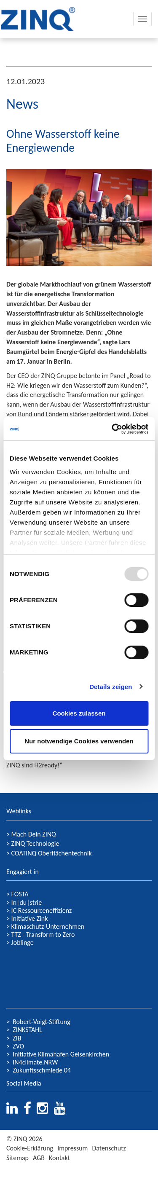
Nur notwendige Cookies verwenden (78, 741)
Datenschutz (109, 1148)
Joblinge (22, 942)
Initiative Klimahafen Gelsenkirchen (61, 1054)
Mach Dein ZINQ (33, 834)
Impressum (72, 1148)
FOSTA (20, 894)
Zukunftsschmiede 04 (42, 1070)
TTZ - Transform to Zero (43, 934)
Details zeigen (110, 686)
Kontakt (59, 1158)
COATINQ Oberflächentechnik (51, 853)
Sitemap (17, 1158)
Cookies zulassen (79, 713)
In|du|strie (26, 902)
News (22, 104)
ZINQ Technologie (35, 843)
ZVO (18, 1046)
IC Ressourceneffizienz (41, 910)
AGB (39, 1158)
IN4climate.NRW (35, 1062)
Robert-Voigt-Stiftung (41, 1022)
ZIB (17, 1038)
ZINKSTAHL (27, 1030)
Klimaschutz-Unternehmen (48, 926)
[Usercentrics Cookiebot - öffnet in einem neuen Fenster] (112, 429)
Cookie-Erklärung (29, 1148)
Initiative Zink (29, 918)
